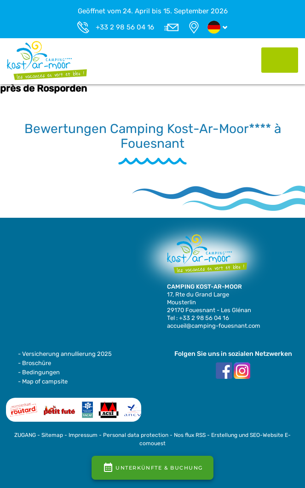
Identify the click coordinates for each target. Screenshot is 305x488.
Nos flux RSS (190, 435)
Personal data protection (135, 435)
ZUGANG (25, 435)
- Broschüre (34, 363)
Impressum (83, 435)
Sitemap (52, 435)
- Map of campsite (43, 381)
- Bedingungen (39, 372)
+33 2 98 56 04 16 (125, 27)
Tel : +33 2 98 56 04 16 (198, 317)
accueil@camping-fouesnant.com (213, 325)
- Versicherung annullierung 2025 (65, 353)
